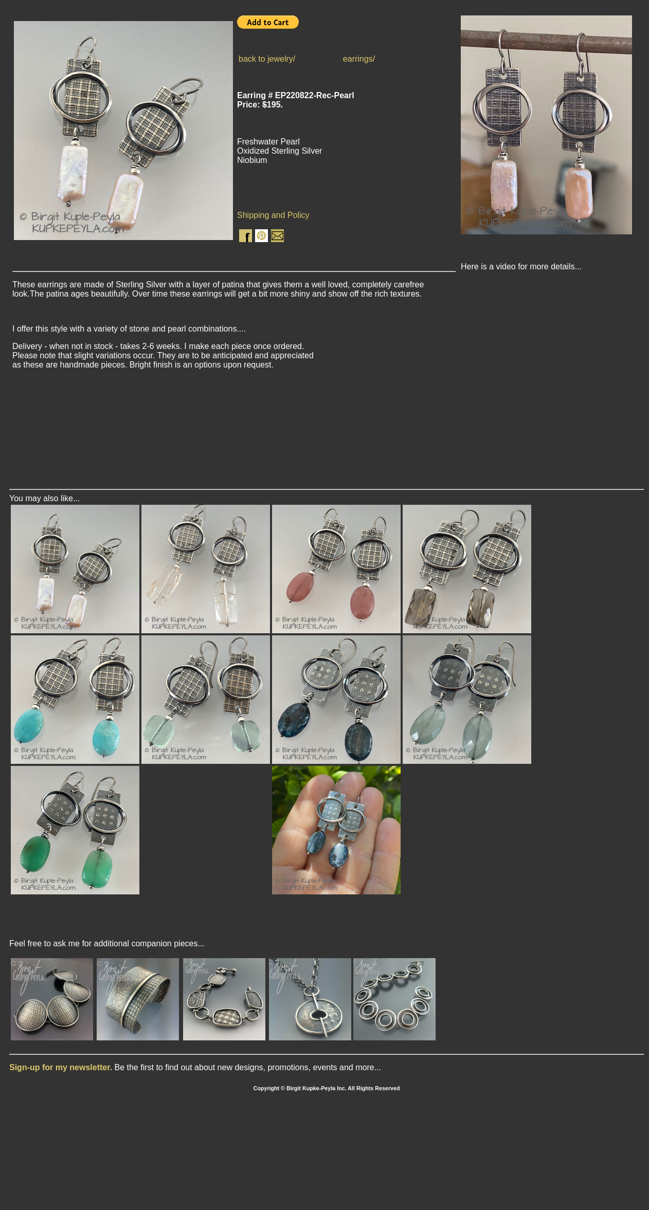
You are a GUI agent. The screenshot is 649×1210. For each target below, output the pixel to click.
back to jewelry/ (267, 58)
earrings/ (359, 58)
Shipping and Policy (273, 215)
